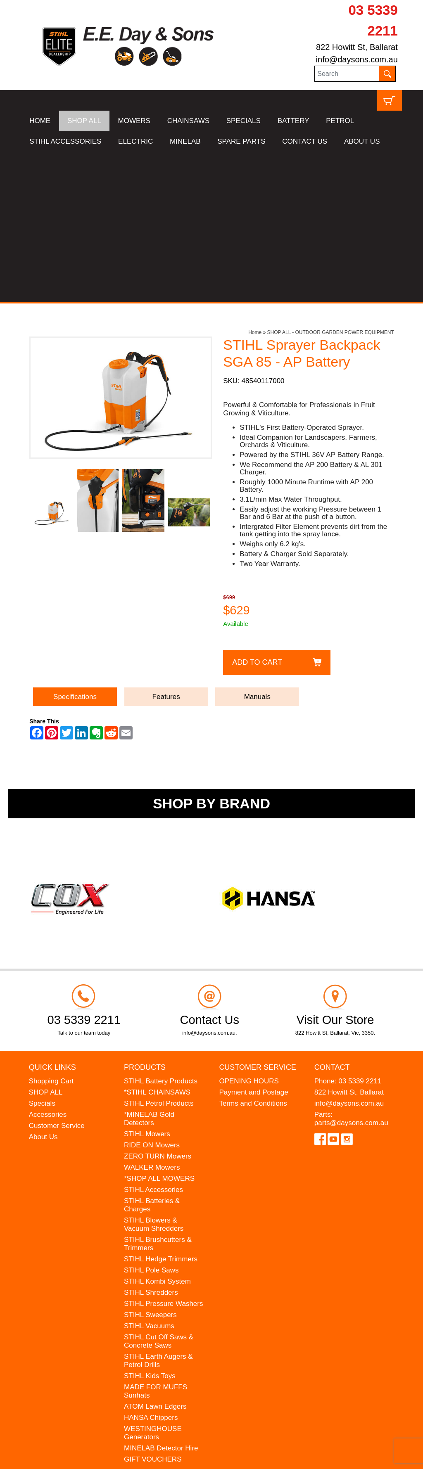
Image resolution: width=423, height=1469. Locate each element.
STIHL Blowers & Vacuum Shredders (153, 1074)
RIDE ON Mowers (152, 995)
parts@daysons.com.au (351, 972)
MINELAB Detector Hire (161, 1298)
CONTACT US (304, 141)
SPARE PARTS (241, 141)
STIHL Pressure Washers (163, 1153)
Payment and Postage (253, 942)
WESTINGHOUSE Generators (153, 1283)
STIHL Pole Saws (151, 1120)
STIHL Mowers (147, 984)
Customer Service (57, 975)
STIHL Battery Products (160, 931)
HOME (39, 121)
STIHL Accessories (153, 1039)
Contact (332, 917)
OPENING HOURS (249, 931)
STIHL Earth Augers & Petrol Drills (158, 1210)
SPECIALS (243, 121)
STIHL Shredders (151, 1142)
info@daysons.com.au (357, 59)
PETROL (340, 121)
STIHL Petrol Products (159, 953)
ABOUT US (362, 141)
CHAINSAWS (188, 121)
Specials (42, 953)
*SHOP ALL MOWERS (159, 1028)
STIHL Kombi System (157, 1131)
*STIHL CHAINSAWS (157, 942)
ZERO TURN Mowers (157, 1006)
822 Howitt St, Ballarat (357, 47)
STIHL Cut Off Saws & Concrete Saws (158, 1191)
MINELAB (185, 141)
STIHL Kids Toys (150, 1226)
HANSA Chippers (151, 1267)
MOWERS (134, 121)
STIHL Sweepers (150, 1164)
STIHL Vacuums (149, 1176)
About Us (43, 986)
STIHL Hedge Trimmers (160, 1109)
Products (145, 917)
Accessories (48, 964)
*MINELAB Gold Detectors (149, 968)
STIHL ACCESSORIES (65, 141)
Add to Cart (257, 511)
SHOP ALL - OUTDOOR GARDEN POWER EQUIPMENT (330, 182)
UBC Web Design (106, 1457)
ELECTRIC (135, 141)
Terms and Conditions (253, 953)
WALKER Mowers (152, 1017)
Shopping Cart (51, 931)
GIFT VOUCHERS (152, 1309)
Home (254, 182)
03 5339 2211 (359, 931)
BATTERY (293, 121)
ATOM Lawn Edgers (155, 1256)
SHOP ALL (84, 121)
